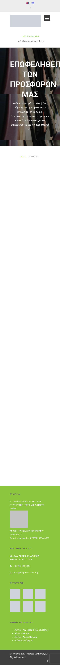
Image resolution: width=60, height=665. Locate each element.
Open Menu (47, 18)
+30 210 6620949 (31, 36)
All (23, 156)
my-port (34, 156)
